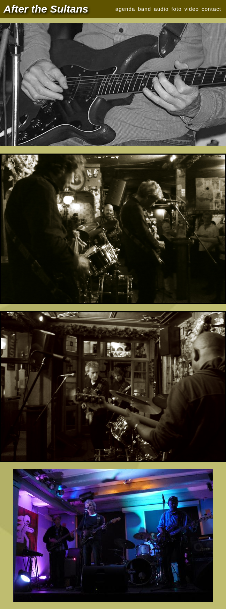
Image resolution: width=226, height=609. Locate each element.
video (191, 9)
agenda (125, 9)
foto (176, 9)
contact (211, 9)
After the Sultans (45, 9)
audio (161, 9)
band (144, 9)
